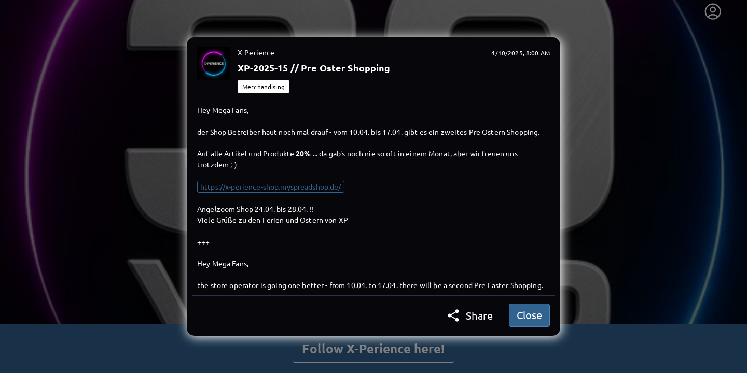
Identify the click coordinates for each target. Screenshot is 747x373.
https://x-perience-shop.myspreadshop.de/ (270, 186)
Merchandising (263, 86)
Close (529, 314)
